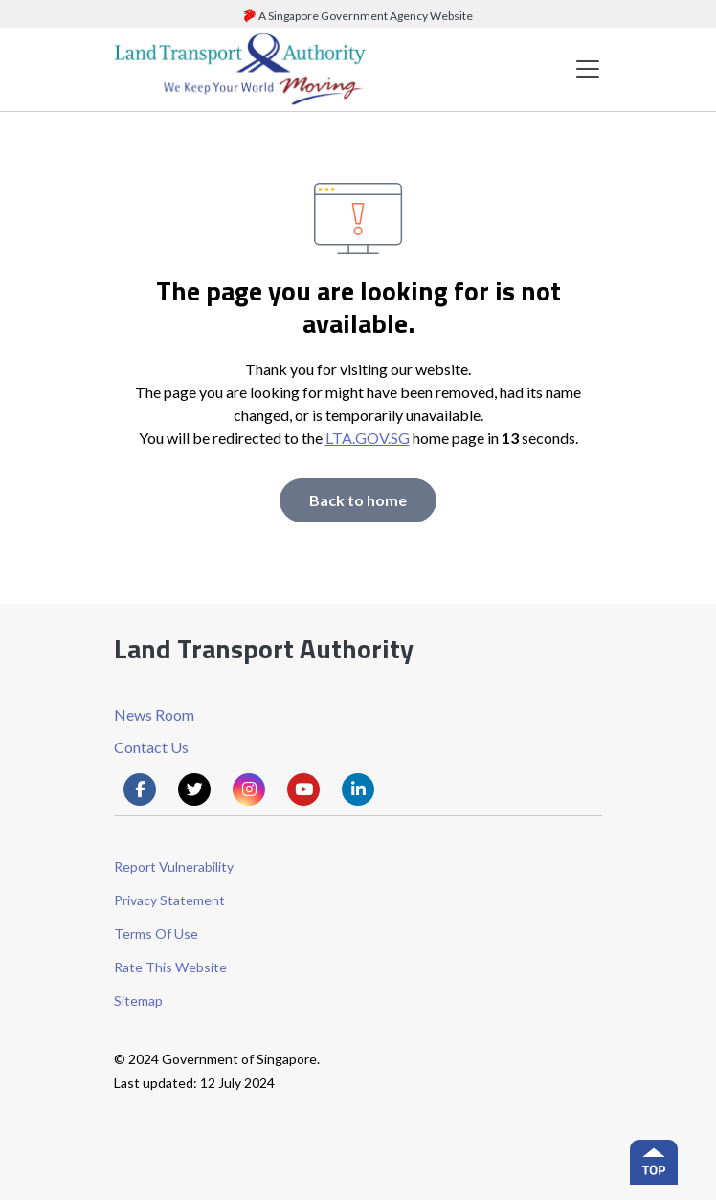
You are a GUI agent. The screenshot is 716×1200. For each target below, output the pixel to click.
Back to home (358, 500)
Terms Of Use (156, 933)
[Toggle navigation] (587, 69)
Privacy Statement (169, 900)
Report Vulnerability (174, 866)
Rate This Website (170, 967)
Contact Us (151, 747)
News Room (154, 714)
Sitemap (138, 1000)
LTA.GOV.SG (367, 438)
